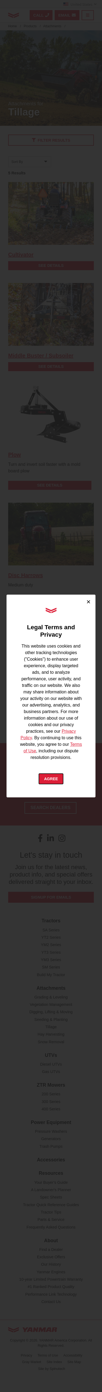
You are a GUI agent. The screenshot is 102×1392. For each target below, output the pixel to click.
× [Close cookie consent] (88, 602)
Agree (51, 779)
